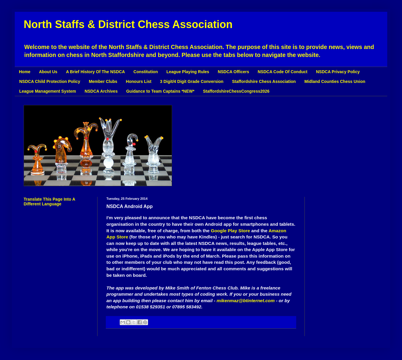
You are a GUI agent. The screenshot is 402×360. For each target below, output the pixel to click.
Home (24, 71)
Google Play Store (230, 230)
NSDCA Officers (233, 71)
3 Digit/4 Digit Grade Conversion (191, 81)
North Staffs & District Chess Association (128, 24)
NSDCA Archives (101, 91)
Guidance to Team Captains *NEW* (160, 91)
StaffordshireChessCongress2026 (236, 91)
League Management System (47, 91)
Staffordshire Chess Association (264, 81)
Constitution (146, 71)
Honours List (138, 81)
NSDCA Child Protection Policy (49, 81)
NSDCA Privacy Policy (338, 71)
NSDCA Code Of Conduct (282, 71)
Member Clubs (103, 81)
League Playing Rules (187, 71)
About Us (48, 71)
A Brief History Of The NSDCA (95, 71)
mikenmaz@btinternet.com (246, 300)
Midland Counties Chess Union (334, 81)
